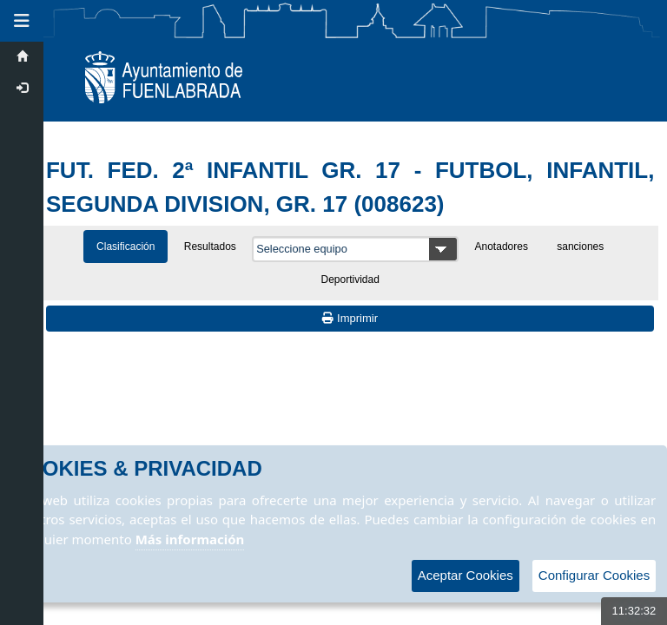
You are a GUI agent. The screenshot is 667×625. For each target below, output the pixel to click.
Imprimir (350, 318)
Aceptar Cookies (465, 575)
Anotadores (501, 246)
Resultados (210, 246)
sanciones (580, 246)
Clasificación (125, 246)
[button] (22, 20)
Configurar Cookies (594, 575)
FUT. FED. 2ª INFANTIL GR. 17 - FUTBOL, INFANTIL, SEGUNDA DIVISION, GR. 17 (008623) (350, 187)
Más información (190, 539)
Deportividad (350, 279)
